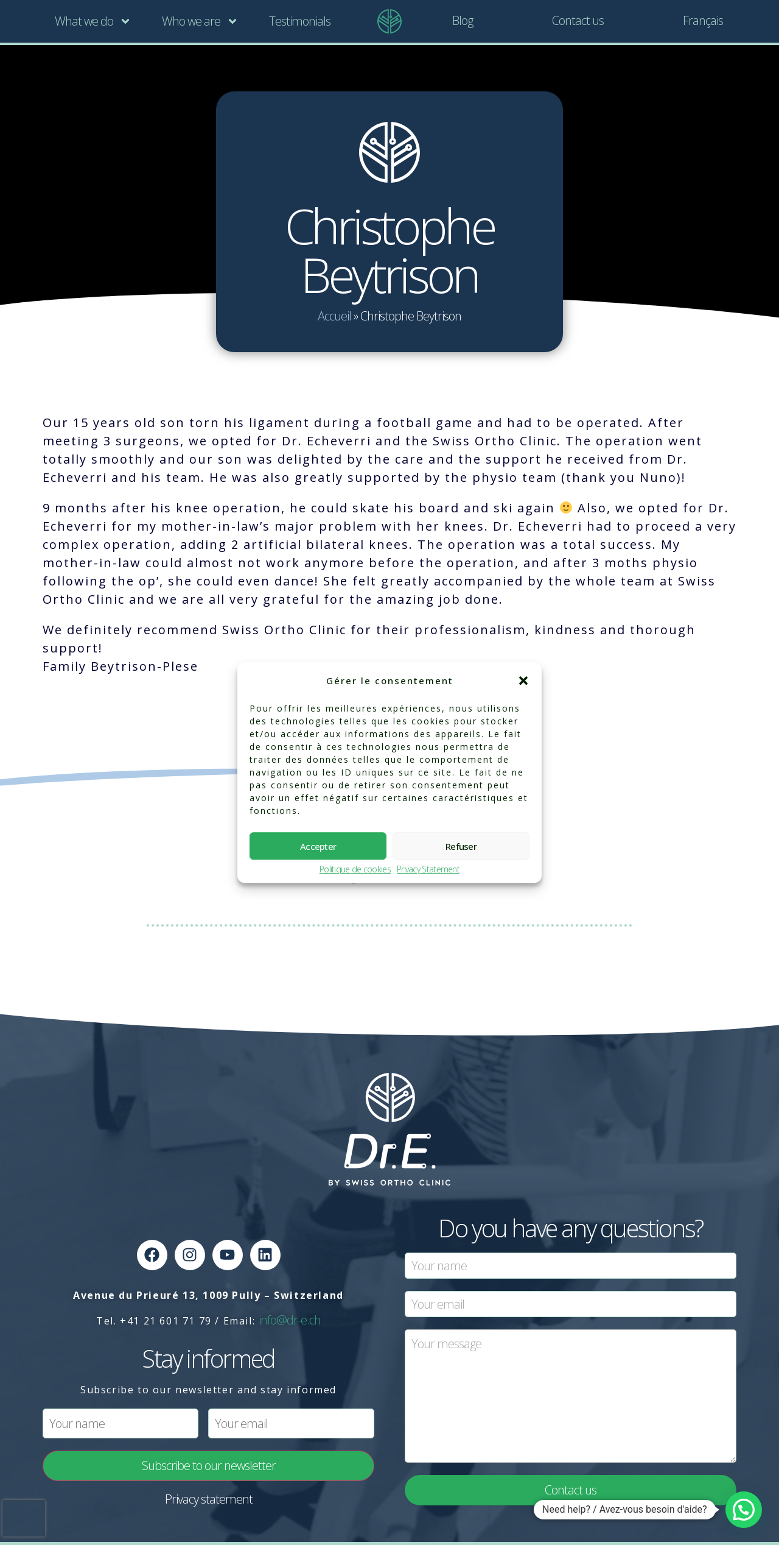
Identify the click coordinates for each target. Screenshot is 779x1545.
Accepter (318, 846)
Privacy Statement (428, 870)
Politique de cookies (355, 870)
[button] (523, 680)
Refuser (461, 846)
